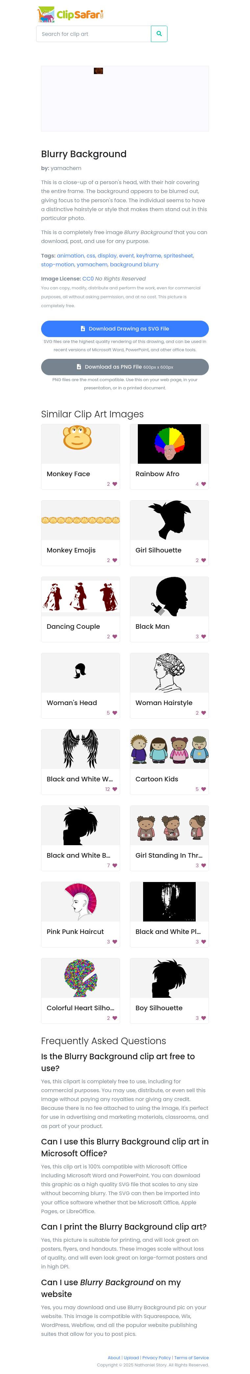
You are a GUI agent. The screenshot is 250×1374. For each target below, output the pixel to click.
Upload (131, 1358)
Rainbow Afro (158, 473)
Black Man (153, 626)
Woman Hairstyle (164, 702)
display (107, 255)
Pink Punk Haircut (75, 931)
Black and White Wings (85, 779)
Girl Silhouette (159, 550)
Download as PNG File (125, 367)
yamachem (92, 264)
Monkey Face (68, 473)
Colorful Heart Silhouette (87, 1008)
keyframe (148, 255)
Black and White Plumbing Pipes (189, 931)
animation (70, 255)
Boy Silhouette (159, 1008)
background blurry (134, 264)
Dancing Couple (73, 626)
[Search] (93, 34)
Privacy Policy (156, 1358)
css (91, 255)
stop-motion (57, 264)
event (126, 255)
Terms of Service (191, 1358)
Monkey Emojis (71, 550)
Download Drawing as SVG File (125, 328)
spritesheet (178, 255)
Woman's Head (72, 702)
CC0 (88, 278)
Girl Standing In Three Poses (181, 855)
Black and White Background (94, 855)
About (114, 1358)
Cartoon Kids (157, 779)
